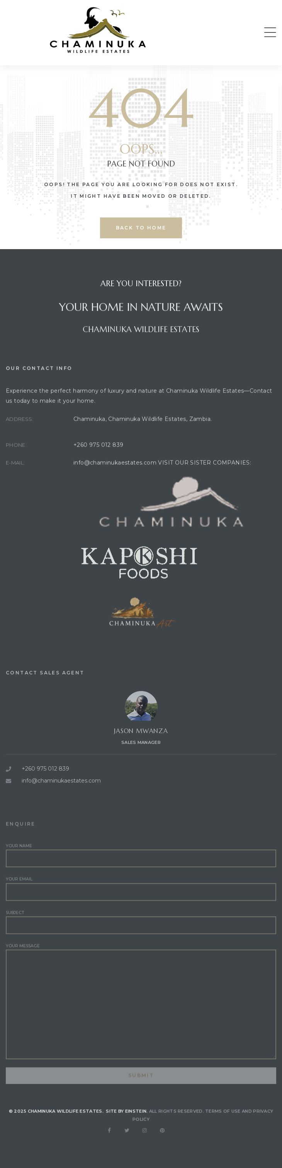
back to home (141, 228)
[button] (270, 32)
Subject (141, 937)
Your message (141, 1016)
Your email (141, 903)
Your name (141, 870)
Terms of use (223, 1119)
